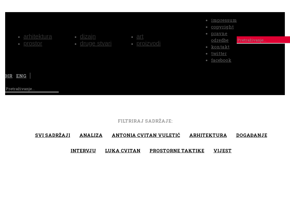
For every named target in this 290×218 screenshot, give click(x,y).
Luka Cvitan (122, 150)
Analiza (91, 135)
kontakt (220, 47)
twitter (219, 53)
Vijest (222, 150)
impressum (224, 20)
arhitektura (208, 135)
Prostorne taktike (177, 150)
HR (8, 76)
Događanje (251, 135)
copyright (222, 27)
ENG (21, 76)
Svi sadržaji (52, 135)
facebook (221, 60)
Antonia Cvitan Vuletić (146, 135)
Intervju (83, 150)
